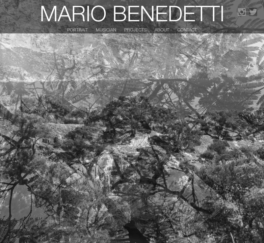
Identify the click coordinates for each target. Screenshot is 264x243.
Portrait (77, 29)
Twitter (253, 12)
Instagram (242, 12)
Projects (135, 29)
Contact (187, 29)
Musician (106, 29)
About (162, 29)
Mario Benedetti (132, 13)
